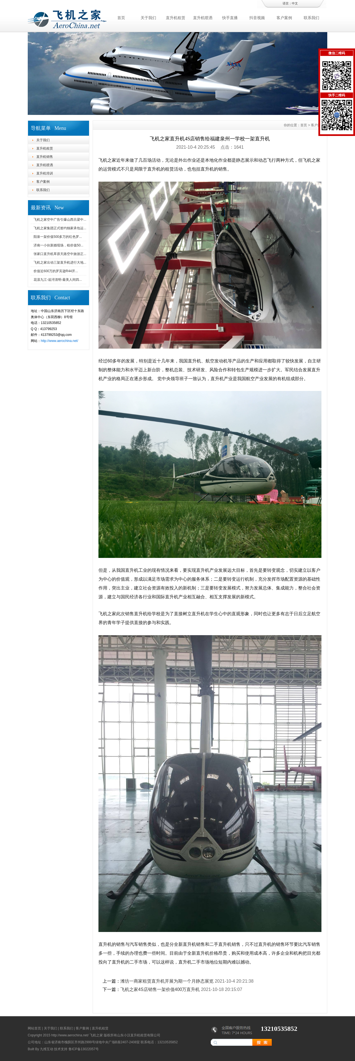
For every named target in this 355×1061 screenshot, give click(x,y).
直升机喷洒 (202, 18)
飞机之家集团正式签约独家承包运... (60, 228)
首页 (121, 18)
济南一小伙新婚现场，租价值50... (58, 245)
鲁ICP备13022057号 (84, 1049)
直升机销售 (44, 157)
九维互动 (46, 1049)
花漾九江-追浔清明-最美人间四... (58, 280)
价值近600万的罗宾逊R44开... (56, 271)
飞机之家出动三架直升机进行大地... (60, 262)
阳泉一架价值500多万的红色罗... (58, 237)
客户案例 (284, 18)
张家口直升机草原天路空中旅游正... (60, 254)
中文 (295, 3)
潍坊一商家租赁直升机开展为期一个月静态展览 (167, 981)
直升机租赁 (175, 18)
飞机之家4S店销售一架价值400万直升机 (160, 989)
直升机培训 (44, 173)
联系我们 (311, 18)
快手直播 (230, 18)
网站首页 (34, 1028)
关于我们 (148, 18)
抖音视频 (257, 18)
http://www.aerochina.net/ (59, 341)
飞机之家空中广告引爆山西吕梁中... (60, 220)
